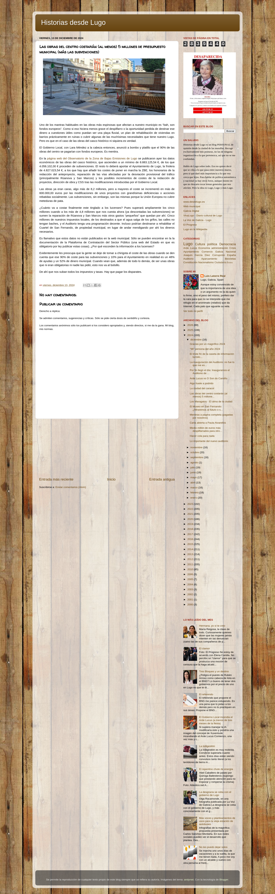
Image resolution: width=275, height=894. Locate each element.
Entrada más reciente (56, 479)
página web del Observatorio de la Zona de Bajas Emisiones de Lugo (92, 158)
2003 (190, 589)
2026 (190, 325)
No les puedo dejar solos (213, 847)
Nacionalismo (206, 262)
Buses (230, 262)
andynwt (188, 879)
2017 (190, 534)
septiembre (197, 457)
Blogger (223, 879)
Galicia (219, 251)
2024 (190, 335)
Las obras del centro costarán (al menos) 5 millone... (208, 395)
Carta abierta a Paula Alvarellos (208, 422)
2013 (190, 554)
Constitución (190, 262)
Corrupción (218, 255)
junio (193, 472)
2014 (190, 549)
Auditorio (188, 258)
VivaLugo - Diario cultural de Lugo (202, 215)
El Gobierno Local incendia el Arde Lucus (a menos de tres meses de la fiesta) (216, 720)
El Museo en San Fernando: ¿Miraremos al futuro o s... (206, 408)
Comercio (207, 251)
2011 (190, 564)
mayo (193, 477)
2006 (190, 574)
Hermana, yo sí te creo (212, 625)
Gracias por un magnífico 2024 (207, 344)
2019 (190, 524)
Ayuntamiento (191, 251)
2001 (190, 599)
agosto (194, 462)
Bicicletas (230, 258)
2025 (190, 330)
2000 (190, 604)
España (231, 255)
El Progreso (190, 224)
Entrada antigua (162, 479)
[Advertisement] (107, 448)
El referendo (206, 694)
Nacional (231, 251)
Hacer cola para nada (202, 435)
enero (194, 497)
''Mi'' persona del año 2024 (205, 349)
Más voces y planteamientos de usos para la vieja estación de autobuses (217, 821)
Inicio (111, 479)
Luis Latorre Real (214, 275)
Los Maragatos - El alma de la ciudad (211, 401)
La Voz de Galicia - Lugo (197, 220)
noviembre (196, 447)
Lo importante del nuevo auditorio (209, 441)
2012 (190, 559)
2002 (190, 594)
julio (193, 467)
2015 (190, 544)
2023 (190, 504)
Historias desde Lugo (73, 22)
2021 (190, 513)
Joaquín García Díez (196, 255)
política (212, 244)
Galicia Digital (191, 210)
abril (193, 482)
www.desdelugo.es (194, 201)
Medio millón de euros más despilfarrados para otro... (206, 429)
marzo (194, 487)
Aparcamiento (209, 258)
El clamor (204, 648)
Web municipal (191, 206)
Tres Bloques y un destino (214, 671)
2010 (190, 569)
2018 (190, 529)
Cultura (200, 244)
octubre (195, 452)
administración (219, 248)
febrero (194, 492)
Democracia (227, 244)
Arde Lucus (190, 248)
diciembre (196, 339)
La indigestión (207, 746)
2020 (190, 519)
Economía (204, 248)
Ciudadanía (220, 262)
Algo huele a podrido (202, 383)
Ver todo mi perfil (193, 311)
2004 (190, 584)
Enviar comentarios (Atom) (71, 487)
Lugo (187, 243)
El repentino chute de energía (216, 769)
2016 (190, 539)
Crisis (232, 248)
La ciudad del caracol (202, 388)
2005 (190, 579)
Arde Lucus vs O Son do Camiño (208, 378)
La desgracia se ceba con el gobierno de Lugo (215, 794)
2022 (190, 508)
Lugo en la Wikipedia (195, 229)
